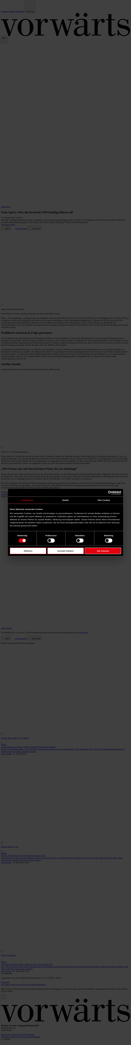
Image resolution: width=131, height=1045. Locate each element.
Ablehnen (28, 551)
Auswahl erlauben (65, 551)
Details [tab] (65, 500)
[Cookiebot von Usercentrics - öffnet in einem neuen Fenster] (110, 493)
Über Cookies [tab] (104, 500)
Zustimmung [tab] (27, 500)
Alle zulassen (103, 551)
